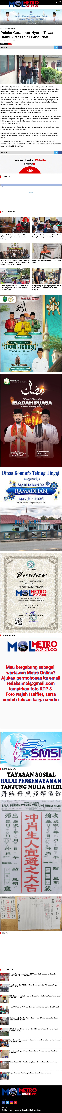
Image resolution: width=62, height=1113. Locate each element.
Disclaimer (17, 1110)
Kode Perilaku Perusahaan (31, 1110)
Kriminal (13, 28)
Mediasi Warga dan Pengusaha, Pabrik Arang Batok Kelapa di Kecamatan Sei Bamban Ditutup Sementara (14, 262)
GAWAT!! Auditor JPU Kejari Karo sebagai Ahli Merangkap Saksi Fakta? (34, 1007)
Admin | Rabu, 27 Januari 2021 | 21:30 (9, 40)
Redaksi (4, 1110)
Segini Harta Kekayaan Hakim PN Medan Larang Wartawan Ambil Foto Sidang (13, 237)
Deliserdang (7, 28)
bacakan (4, 43)
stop (10, 43)
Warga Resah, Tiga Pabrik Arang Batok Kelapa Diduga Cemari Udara (33, 1062)
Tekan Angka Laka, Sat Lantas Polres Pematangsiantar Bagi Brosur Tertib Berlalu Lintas (14, 288)
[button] (60, 1)
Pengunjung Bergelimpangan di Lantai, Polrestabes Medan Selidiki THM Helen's (46, 288)
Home (1, 28)
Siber (10, 1110)
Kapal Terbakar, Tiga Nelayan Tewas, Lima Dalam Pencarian (30, 1073)
